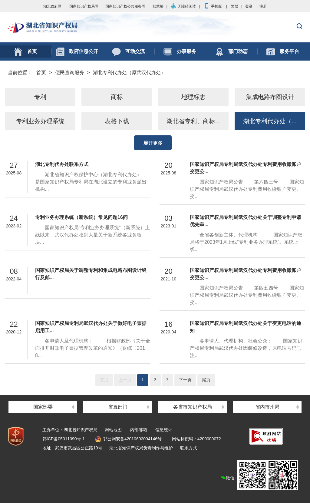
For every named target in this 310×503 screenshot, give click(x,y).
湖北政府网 (52, 6)
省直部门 (117, 406)
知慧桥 (158, 6)
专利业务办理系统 (40, 121)
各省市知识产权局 (192, 406)
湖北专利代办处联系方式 (61, 164)
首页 (41, 72)
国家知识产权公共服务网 (125, 6)
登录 (248, 6)
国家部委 (43, 406)
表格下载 (117, 121)
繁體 (234, 6)
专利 (40, 97)
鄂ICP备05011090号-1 (63, 438)
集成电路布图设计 (270, 97)
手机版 (213, 6)
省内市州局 (267, 406)
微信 (259, 475)
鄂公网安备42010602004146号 (128, 438)
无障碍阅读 (183, 6)
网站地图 (113, 429)
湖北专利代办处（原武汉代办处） (129, 72)
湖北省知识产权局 (155, 27)
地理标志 (193, 97)
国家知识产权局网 (83, 6)
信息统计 (163, 429)
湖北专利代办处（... (270, 121)
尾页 (206, 380)
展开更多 (153, 143)
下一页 (185, 380)
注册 (263, 6)
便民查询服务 (69, 72)
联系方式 (188, 447)
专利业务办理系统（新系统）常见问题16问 (81, 217)
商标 (117, 97)
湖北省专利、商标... (193, 121)
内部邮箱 (138, 429)
